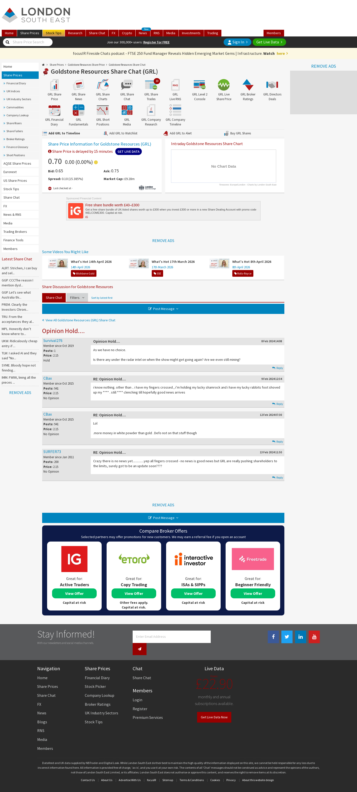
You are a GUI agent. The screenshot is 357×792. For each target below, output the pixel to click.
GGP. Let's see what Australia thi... (16, 295)
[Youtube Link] (314, 637)
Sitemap (167, 769)
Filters (77, 297)
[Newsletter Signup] (218, 637)
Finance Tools (13, 240)
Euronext (10, 172)
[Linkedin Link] (300, 637)
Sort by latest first (102, 298)
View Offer (74, 593)
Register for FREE (156, 42)
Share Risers (14, 123)
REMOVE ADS (323, 66)
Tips (53, 33)
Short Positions (15, 155)
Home (9, 33)
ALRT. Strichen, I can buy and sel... (19, 270)
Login (137, 689)
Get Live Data (267, 41)
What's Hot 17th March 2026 (173, 261)
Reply (277, 368)
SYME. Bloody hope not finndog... (19, 367)
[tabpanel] (74, 576)
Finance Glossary (17, 147)
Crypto (127, 33)
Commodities (15, 107)
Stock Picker (95, 675)
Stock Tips (11, 189)
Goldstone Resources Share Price (86, 64)
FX (113, 33)
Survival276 (52, 340)
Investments (191, 33)
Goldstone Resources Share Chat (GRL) (104, 71)
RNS (157, 33)
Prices (29, 33)
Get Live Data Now (214, 706)
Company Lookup (17, 115)
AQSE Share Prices (17, 163)
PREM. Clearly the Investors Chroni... (15, 307)
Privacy (231, 769)
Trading (212, 33)
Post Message (164, 308)
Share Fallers (14, 131)
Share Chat (11, 197)
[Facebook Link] (273, 637)
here (281, 53)
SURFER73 (52, 451)
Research (75, 33)
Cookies (215, 769)
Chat (97, 33)
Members (274, 33)
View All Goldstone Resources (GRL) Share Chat (80, 320)
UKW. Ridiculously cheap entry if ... (19, 343)
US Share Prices (15, 180)
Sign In (235, 42)
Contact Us (88, 769)
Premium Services (148, 706)
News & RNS (12, 214)
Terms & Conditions (191, 769)
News (144, 32)
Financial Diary (16, 83)
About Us (106, 769)
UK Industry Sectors (18, 99)
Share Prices (12, 75)
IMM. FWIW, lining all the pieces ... (19, 380)
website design (264, 769)
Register (140, 698)
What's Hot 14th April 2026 (91, 261)
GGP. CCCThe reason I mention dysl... (17, 282)
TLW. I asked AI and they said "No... (19, 355)
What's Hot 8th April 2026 (251, 261)
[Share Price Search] (7, 42)
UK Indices (13, 91)
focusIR (151, 769)
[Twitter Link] (287, 637)
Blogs (42, 711)
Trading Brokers (15, 231)
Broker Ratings (15, 139)
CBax (47, 378)
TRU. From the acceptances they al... (18, 319)
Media (170, 33)
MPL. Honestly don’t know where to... (16, 331)
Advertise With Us (130, 769)
